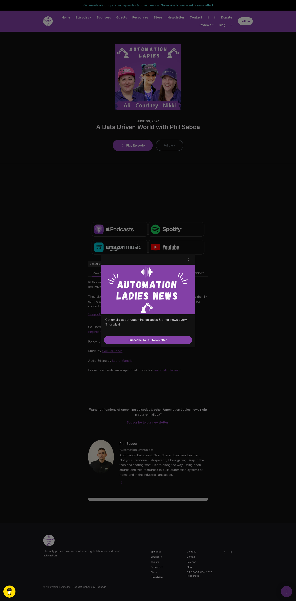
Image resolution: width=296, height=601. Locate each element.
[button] (189, 259)
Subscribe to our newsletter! (148, 340)
